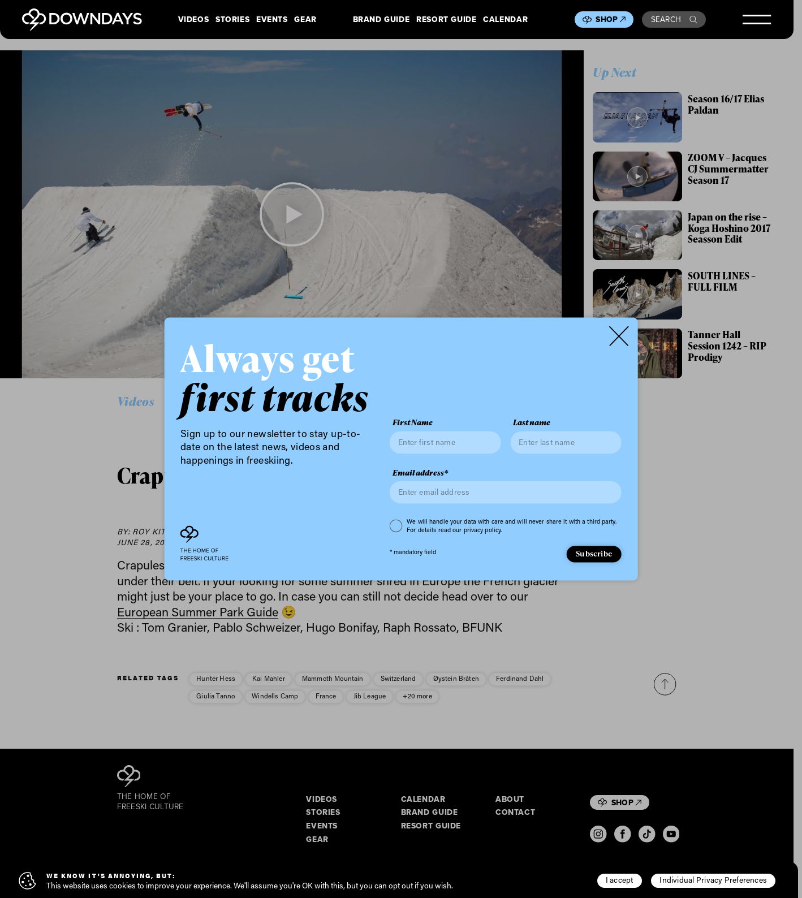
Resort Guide (446, 20)
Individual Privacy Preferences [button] (713, 880)
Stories (232, 20)
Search (674, 19)
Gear (305, 20)
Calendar (505, 20)
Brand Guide (381, 20)
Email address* (420, 473)
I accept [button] (619, 880)
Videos (193, 20)
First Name (413, 423)
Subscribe (594, 553)
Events (272, 20)
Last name (531, 423)
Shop (611, 19)
